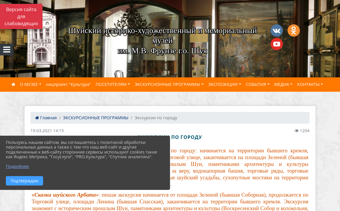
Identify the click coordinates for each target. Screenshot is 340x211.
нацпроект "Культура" (68, 84)
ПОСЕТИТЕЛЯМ (111, 84)
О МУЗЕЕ (29, 84)
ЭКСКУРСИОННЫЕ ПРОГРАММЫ (167, 84)
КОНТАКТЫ (308, 84)
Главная (46, 117)
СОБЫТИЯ (256, 84)
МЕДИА (281, 84)
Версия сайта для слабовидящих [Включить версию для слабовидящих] (21, 16)
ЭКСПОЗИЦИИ (223, 84)
